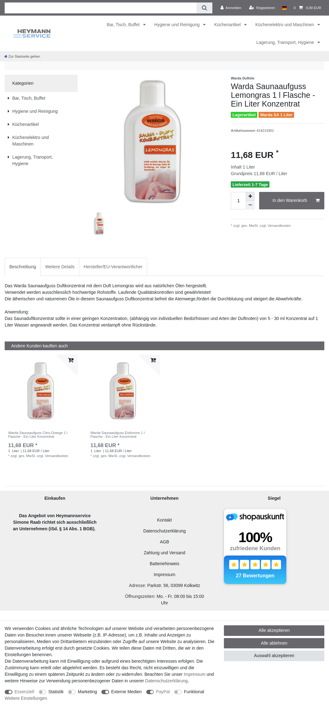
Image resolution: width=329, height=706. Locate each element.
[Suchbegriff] (100, 7)
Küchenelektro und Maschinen (285, 24)
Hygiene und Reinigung (177, 24)
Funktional (194, 691)
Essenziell (24, 691)
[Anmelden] (231, 8)
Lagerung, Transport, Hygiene (285, 42)
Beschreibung (22, 266)
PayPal (163, 691)
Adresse (137, 585)
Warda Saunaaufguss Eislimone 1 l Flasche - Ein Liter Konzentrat (117, 434)
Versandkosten (279, 225)
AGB (164, 541)
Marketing (87, 691)
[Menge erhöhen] (250, 196)
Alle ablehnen (274, 643)
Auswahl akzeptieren (274, 655)
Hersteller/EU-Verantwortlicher (113, 266)
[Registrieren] (262, 8)
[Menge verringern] (250, 205)
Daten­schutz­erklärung (166, 680)
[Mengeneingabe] (238, 200)
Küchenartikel (228, 24)
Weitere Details (60, 266)
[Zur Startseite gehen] (22, 56)
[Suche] (204, 7)
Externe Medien (126, 691)
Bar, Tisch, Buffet (124, 24)
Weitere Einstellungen (26, 698)
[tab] (23, 267)
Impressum (164, 574)
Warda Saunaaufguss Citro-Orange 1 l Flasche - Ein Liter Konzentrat (37, 434)
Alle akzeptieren (274, 630)
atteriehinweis (165, 563)
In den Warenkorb (296, 200)
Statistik (56, 691)
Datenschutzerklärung (164, 530)
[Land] (284, 8)
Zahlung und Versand (164, 552)
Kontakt (164, 520)
